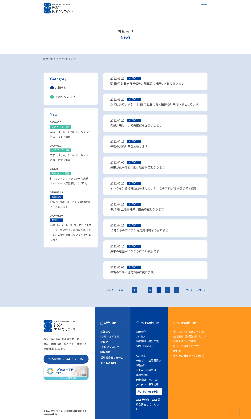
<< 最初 (110, 290)
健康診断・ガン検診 (147, 380)
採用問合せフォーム (111, 357)
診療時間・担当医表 (147, 341)
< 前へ (121, 290)
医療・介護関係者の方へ (187, 346)
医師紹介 (141, 331)
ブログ (60, 59)
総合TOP (48, 59)
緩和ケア (178, 351)
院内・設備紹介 (145, 346)
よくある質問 (108, 363)
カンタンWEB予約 (147, 391)
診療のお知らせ (110, 336)
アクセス (141, 336)
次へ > (189, 290)
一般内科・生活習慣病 (148, 360)
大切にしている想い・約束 (188, 331)
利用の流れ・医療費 (184, 341)
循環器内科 (142, 375)
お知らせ (61, 87)
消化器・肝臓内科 (146, 370)
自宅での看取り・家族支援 (188, 355)
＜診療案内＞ (143, 355)
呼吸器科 (141, 365)
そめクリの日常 (65, 96)
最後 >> (201, 290)
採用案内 (105, 352)
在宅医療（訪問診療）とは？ (189, 336)
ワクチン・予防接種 (147, 384)
